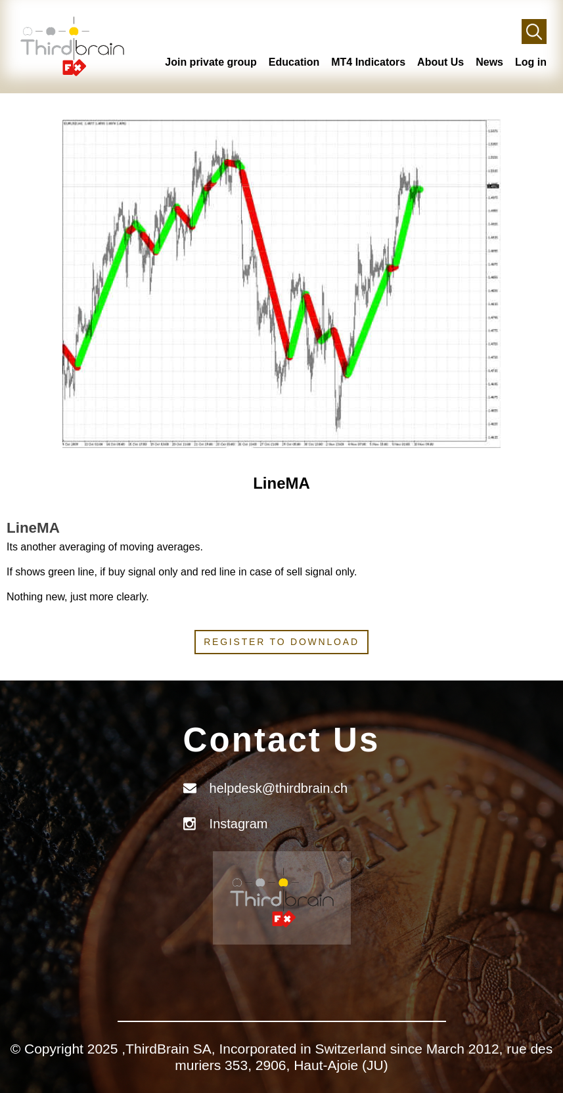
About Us (440, 62)
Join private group (211, 62)
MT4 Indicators (368, 62)
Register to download (281, 641)
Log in (531, 62)
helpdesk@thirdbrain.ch (279, 788)
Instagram (239, 823)
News (489, 62)
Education (294, 62)
